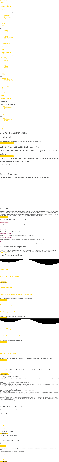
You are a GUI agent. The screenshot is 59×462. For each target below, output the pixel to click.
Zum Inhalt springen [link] (3, 0)
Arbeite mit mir (4, 106)
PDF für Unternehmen (5, 252)
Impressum (3, 419)
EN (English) (4, 74)
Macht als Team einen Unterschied (10, 336)
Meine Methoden (6, 22)
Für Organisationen (5, 60)
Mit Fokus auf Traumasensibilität (10, 276)
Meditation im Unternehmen (8, 80)
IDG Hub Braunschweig (6, 26)
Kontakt (3, 25)
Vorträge (5, 18)
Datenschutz (4, 424)
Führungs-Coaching (7, 15)
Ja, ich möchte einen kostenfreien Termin (8, 410)
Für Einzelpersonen (5, 36)
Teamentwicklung (6, 16)
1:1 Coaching (6, 67)
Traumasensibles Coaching (8, 37)
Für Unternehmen (5, 14)
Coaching (3, 9)
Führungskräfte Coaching (8, 61)
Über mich (3, 23)
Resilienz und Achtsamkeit (8, 17)
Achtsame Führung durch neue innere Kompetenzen (16, 294)
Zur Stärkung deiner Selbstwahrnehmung (12, 312)
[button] (29, 28)
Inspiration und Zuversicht (8, 353)
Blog (2, 24)
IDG (2, 87)
